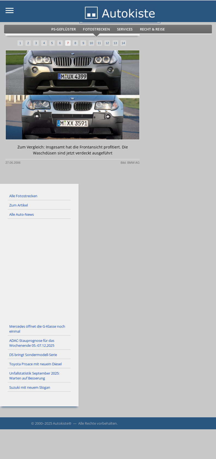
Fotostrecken (96, 29)
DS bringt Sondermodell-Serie (33, 354)
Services (125, 29)
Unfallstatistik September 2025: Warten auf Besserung (34, 376)
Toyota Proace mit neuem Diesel (35, 363)
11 (99, 43)
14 (123, 43)
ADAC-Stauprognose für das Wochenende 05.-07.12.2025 (31, 343)
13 (115, 43)
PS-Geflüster (63, 29)
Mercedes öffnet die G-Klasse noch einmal (37, 329)
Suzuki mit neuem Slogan (29, 387)
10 (91, 43)
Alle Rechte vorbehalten (97, 423)
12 (107, 43)
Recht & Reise (152, 29)
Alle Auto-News (21, 214)
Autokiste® (62, 423)
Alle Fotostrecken (23, 195)
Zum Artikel (18, 205)
